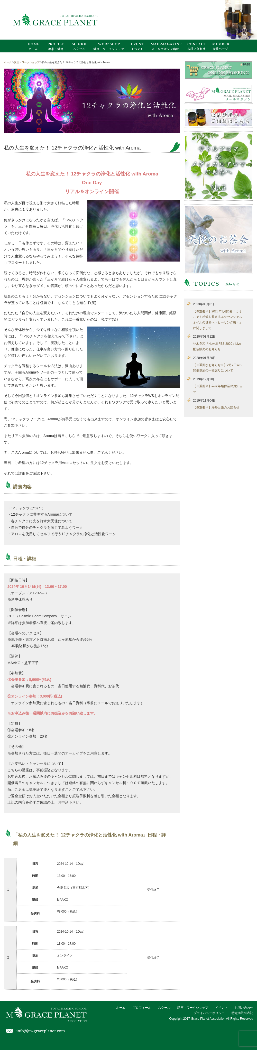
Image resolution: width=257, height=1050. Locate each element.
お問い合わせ (244, 1007)
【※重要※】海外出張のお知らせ (216, 407)
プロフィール (142, 1007)
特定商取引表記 (242, 1013)
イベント (221, 1007)
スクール (164, 1007)
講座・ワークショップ (192, 1007)
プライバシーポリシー (209, 1013)
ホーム (120, 1007)
